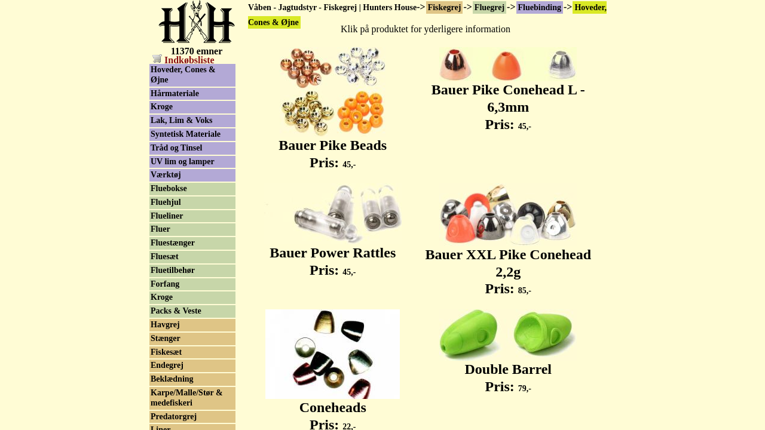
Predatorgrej (174, 416)
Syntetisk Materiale (186, 134)
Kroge (162, 106)
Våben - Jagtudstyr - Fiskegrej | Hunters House (332, 7)
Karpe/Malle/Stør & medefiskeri (187, 397)
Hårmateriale (175, 93)
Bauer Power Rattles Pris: (333, 255)
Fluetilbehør (173, 270)
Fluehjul (166, 202)
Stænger (165, 338)
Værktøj (166, 174)
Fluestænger (173, 242)
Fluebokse (169, 188)
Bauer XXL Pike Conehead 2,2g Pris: (508, 265)
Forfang (165, 284)
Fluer (160, 229)
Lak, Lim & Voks (181, 120)
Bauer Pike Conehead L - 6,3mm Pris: (508, 100)
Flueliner (167, 215)
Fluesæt (165, 256)
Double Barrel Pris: (508, 371)
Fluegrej (489, 7)
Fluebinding (539, 7)
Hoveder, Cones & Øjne (183, 74)
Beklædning (172, 378)
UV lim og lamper (183, 161)
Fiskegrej (444, 7)
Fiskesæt (166, 352)
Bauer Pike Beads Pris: (333, 147)
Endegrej (167, 365)
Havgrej (165, 324)
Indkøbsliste (183, 60)
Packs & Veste (176, 310)
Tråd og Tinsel (176, 147)
